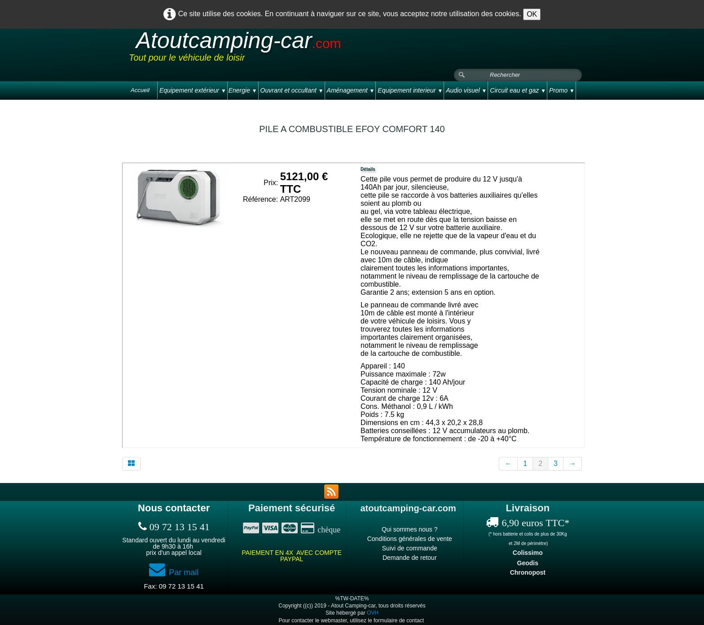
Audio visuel (466, 90)
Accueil (140, 90)
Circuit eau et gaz (518, 90)
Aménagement (351, 90)
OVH (372, 613)
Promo (562, 90)
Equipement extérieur (192, 90)
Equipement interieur (410, 90)
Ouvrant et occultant (292, 90)
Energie (243, 90)
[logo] (299, 48)
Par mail (173, 572)
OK (532, 14)
